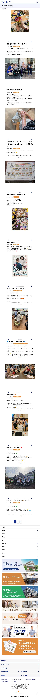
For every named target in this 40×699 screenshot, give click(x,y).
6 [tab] (21, 286)
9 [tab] (24, 392)
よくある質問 (24, 671)
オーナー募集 (24, 675)
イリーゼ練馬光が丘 (17, 396)
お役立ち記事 (4, 668)
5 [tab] (22, 42)
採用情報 (3, 675)
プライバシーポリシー (17, 679)
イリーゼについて (5, 664)
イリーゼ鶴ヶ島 (16, 449)
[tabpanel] (20, 25)
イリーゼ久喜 (16, 244)
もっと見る (20, 157)
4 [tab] (21, 42)
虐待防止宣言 (4, 679)
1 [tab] (18, 42)
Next (31, 41)
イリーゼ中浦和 (16, 46)
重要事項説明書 (5, 681)
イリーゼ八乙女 (16, 148)
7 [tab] (22, 286)
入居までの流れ (4, 671)
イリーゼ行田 (16, 92)
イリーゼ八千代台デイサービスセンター (20, 343)
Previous (8, 41)
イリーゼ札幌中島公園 (17, 290)
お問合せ (14, 681)
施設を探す (3, 661)
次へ (25, 521)
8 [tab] (23, 286)
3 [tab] (20, 42)
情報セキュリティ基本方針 (30, 679)
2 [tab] (19, 42)
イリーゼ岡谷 (16, 196)
